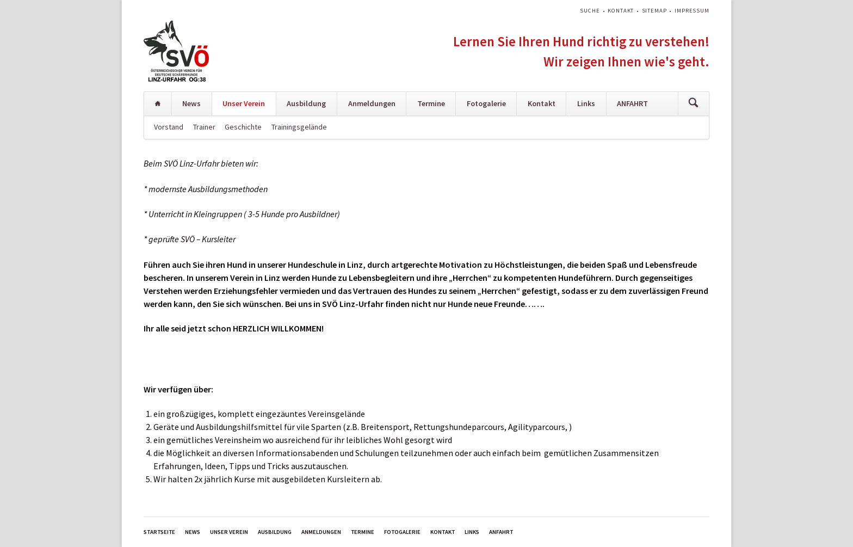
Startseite (157, 103)
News (191, 103)
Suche (589, 10)
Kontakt (621, 10)
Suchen (693, 103)
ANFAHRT (632, 103)
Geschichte (243, 127)
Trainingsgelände (299, 127)
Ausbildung (306, 103)
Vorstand (168, 127)
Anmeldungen (371, 103)
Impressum (692, 10)
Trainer (204, 127)
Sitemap (654, 10)
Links (586, 103)
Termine (431, 103)
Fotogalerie (486, 103)
